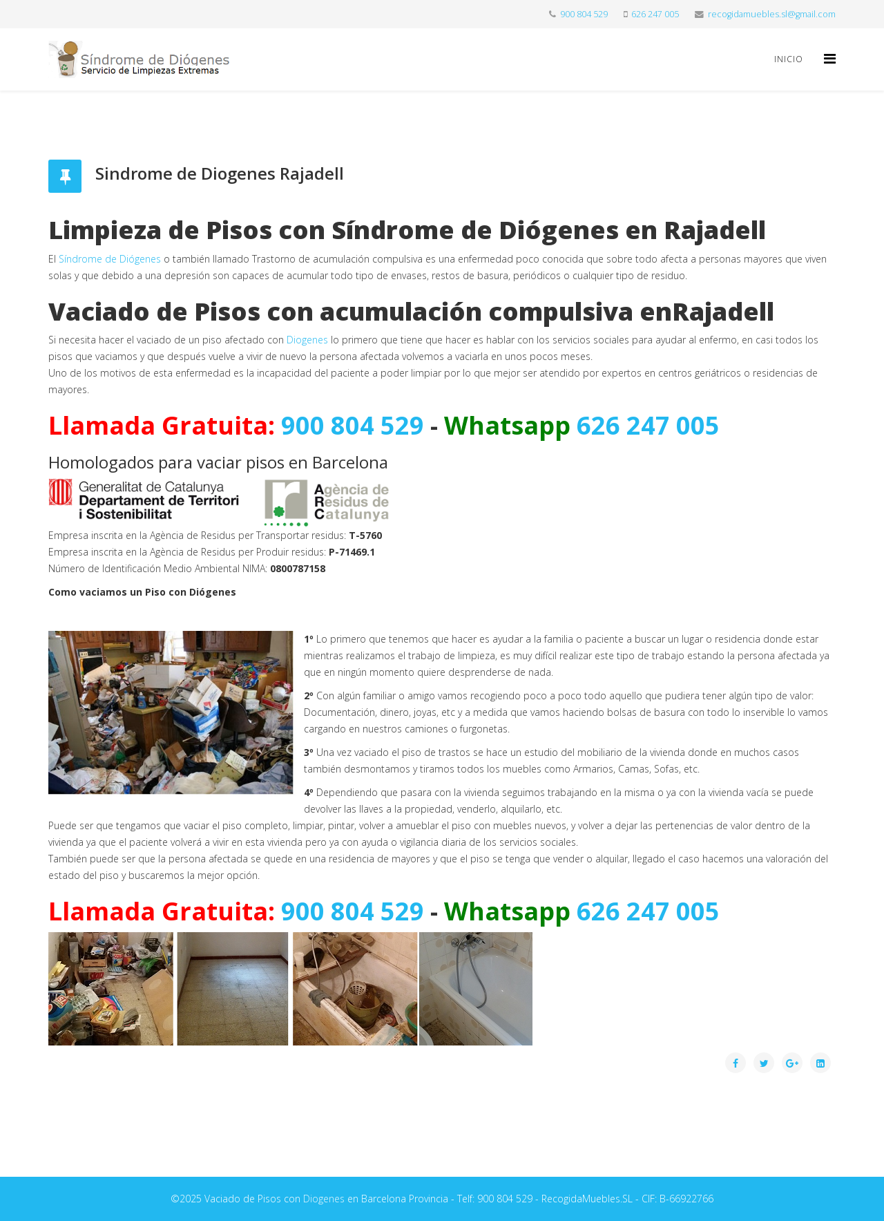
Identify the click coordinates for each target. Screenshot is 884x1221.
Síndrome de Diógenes (110, 258)
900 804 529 (584, 14)
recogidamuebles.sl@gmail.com (772, 14)
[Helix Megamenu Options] (830, 58)
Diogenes (307, 339)
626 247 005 (655, 14)
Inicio (788, 59)
